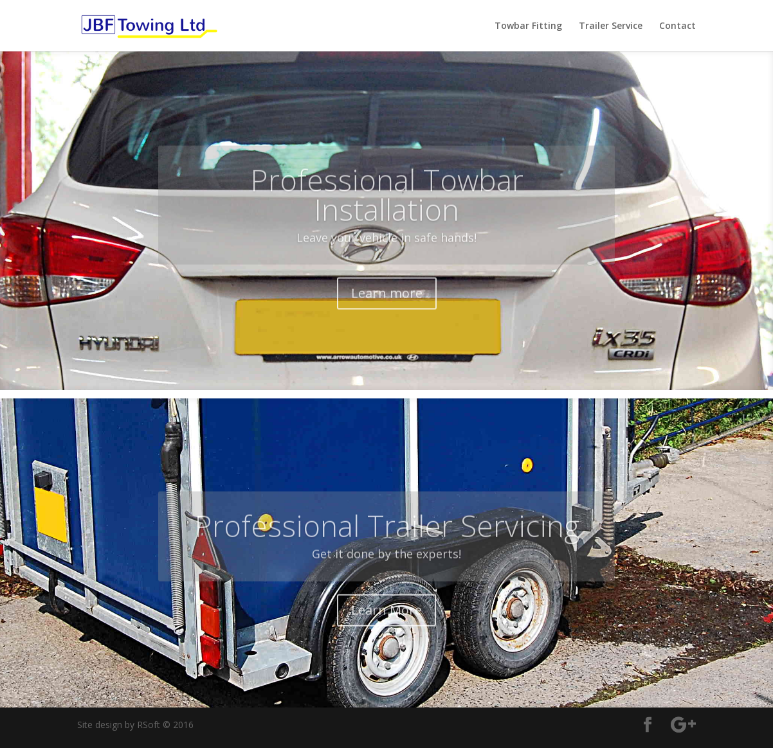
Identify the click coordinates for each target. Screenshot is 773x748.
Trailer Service (610, 26)
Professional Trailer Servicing (386, 547)
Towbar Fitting (528, 26)
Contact (677, 26)
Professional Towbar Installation (386, 217)
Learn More (386, 630)
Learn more (387, 316)
